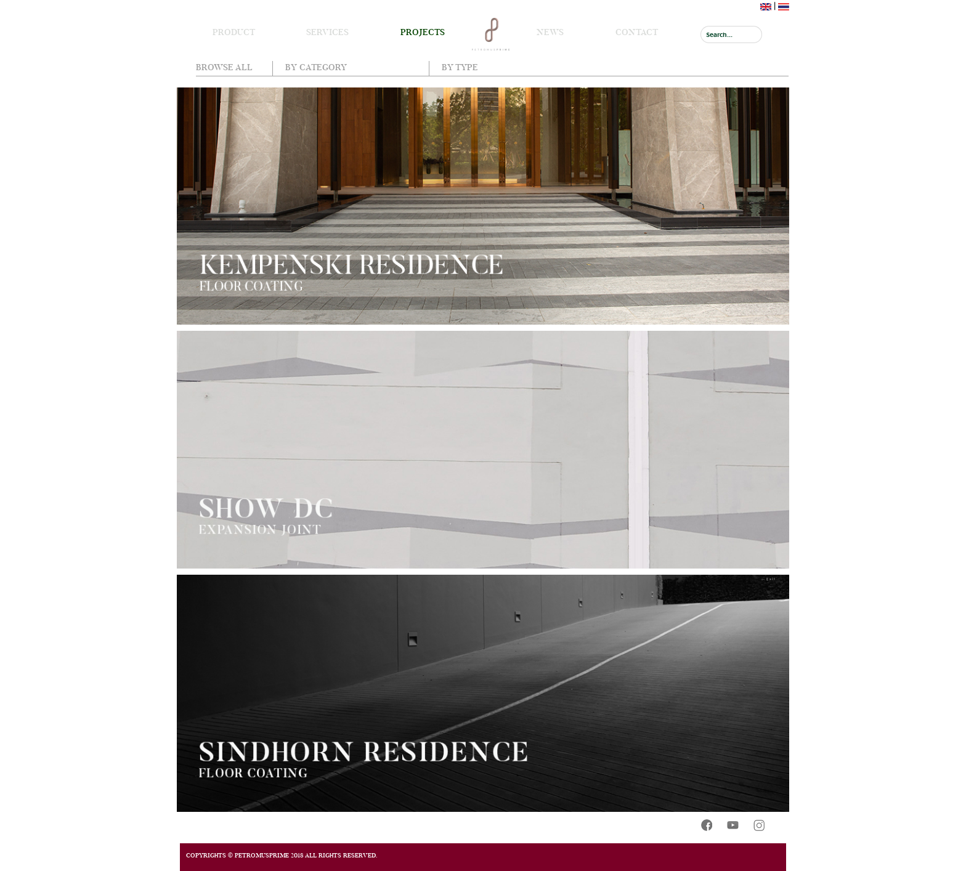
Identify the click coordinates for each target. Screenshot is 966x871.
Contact (636, 32)
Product (234, 32)
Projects (422, 32)
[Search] (731, 34)
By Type (460, 67)
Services (327, 32)
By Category (316, 67)
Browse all (224, 67)
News (550, 32)
